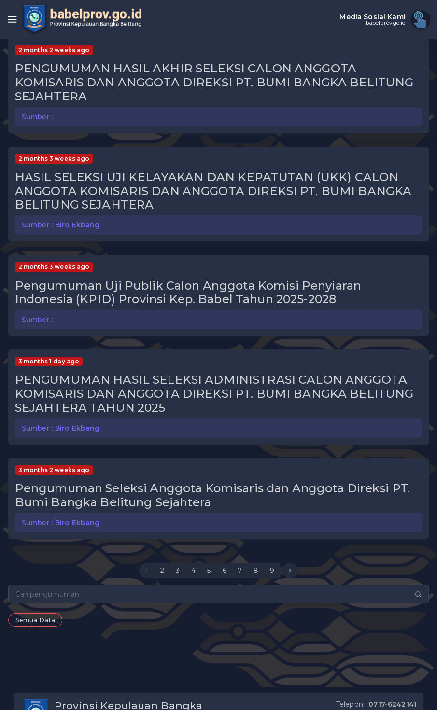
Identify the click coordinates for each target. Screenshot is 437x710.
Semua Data (35, 620)
